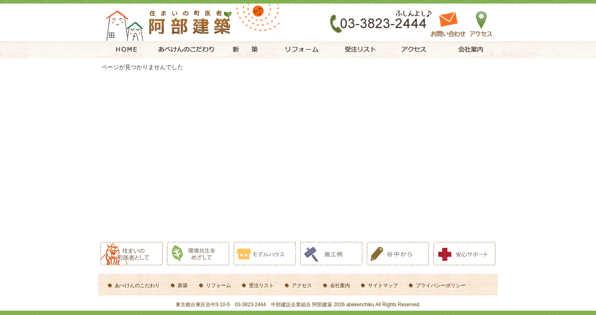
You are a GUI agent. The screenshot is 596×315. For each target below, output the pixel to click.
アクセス (302, 285)
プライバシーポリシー (441, 285)
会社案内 (340, 285)
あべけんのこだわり (137, 285)
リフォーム (218, 285)
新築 (183, 285)
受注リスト (261, 285)
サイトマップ (383, 285)
